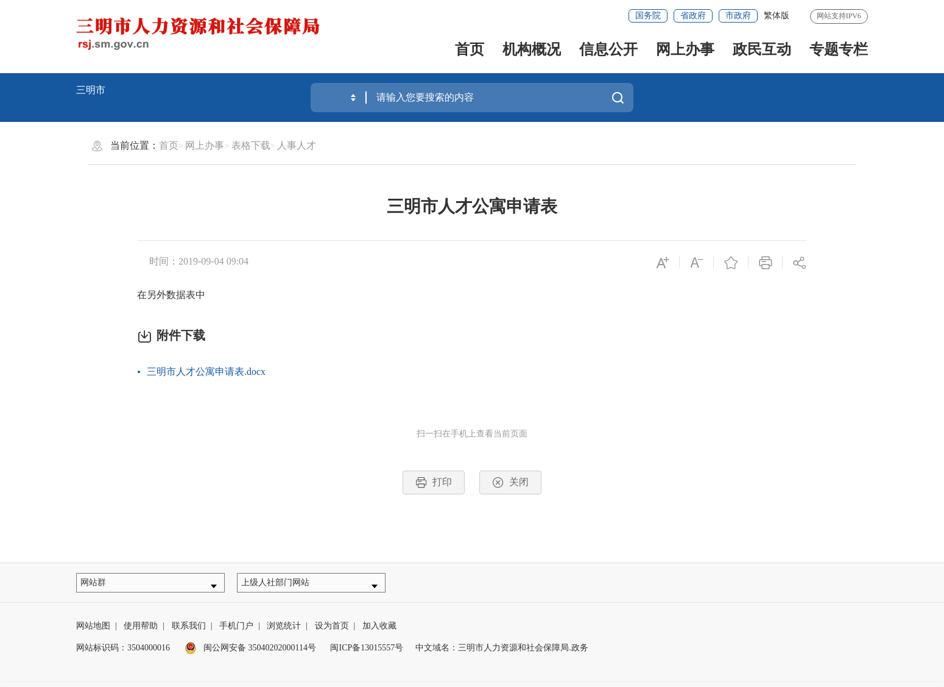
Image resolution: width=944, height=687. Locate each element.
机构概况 (531, 49)
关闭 (510, 482)
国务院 (648, 15)
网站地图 (93, 631)
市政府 (738, 15)
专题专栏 (838, 49)
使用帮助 (141, 631)
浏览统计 (284, 631)
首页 (469, 49)
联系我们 (189, 631)
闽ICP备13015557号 (366, 653)
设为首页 (332, 631)
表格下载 (250, 145)
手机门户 (236, 631)
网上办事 (685, 49)
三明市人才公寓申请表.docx (206, 371)
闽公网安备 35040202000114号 (250, 653)
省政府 (693, 15)
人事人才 (296, 145)
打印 (433, 482)
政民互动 (762, 49)
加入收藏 (379, 631)
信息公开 (608, 49)
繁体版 (776, 15)
